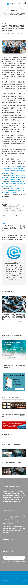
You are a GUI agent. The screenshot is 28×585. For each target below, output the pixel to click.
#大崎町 (22, 206)
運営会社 (5, 581)
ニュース (8, 13)
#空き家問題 (5, 210)
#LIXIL (10, 204)
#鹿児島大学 (20, 210)
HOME (4, 13)
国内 (13, 13)
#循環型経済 (18, 208)
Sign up (23, 557)
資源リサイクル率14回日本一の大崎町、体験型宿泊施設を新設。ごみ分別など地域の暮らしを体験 (13, 190)
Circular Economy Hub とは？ (11, 578)
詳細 (8, 532)
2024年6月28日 (5, 35)
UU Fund (17, 520)
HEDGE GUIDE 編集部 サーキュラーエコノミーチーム (12, 33)
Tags (4, 204)
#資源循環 (13, 210)
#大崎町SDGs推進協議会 (7, 208)
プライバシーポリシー (14, 581)
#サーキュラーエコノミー (19, 204)
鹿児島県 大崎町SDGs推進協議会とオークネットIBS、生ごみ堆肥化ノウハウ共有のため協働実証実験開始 (13, 177)
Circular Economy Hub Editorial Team (10, 321)
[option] (14, 311)
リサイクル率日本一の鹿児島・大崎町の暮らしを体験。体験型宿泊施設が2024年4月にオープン (13, 184)
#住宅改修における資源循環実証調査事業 (10, 206)
